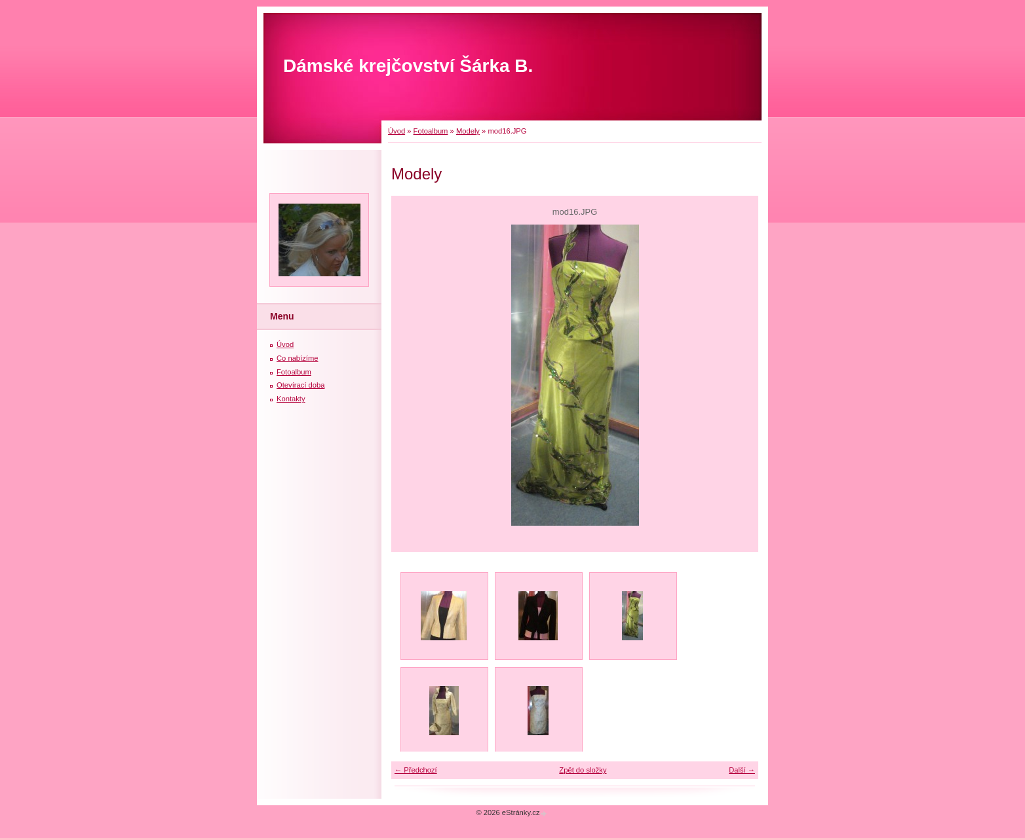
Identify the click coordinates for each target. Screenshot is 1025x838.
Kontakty (291, 399)
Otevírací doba (300, 385)
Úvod (396, 131)
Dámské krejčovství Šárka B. (408, 66)
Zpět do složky (582, 770)
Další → (742, 770)
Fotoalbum (431, 131)
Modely (468, 131)
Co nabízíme (297, 358)
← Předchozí (416, 770)
